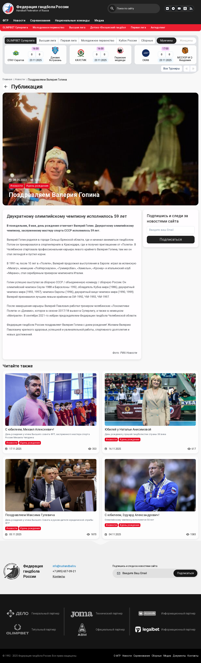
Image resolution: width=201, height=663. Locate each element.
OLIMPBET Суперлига (15, 27)
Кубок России (128, 40)
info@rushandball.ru (64, 566)
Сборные (147, 40)
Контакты (59, 576)
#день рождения (37, 185)
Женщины (186, 40)
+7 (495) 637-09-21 (64, 571)
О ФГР (117, 656)
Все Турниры (171, 68)
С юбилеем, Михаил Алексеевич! (29, 429)
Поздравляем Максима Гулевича (30, 515)
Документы (179, 656)
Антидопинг (158, 27)
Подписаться (171, 239)
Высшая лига (77, 27)
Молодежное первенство (48, 27)
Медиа (99, 20)
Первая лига (138, 27)
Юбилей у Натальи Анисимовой (128, 429)
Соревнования (40, 20)
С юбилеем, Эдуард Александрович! (132, 515)
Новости (19, 20)
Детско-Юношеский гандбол (108, 27)
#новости (16, 185)
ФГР (5, 20)
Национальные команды (72, 20)
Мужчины (166, 40)
